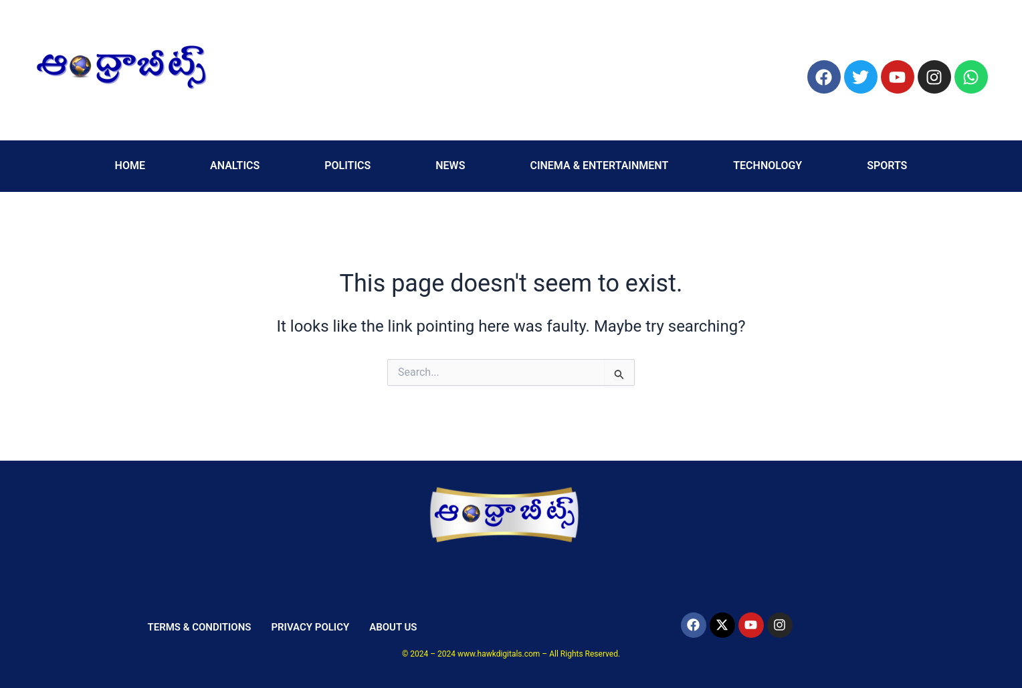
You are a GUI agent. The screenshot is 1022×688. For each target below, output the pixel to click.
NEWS (450, 165)
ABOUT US (393, 627)
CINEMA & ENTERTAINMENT (599, 165)
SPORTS (887, 165)
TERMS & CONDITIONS (199, 627)
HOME (130, 165)
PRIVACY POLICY (310, 627)
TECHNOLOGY (767, 165)
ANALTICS (235, 165)
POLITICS (347, 165)
